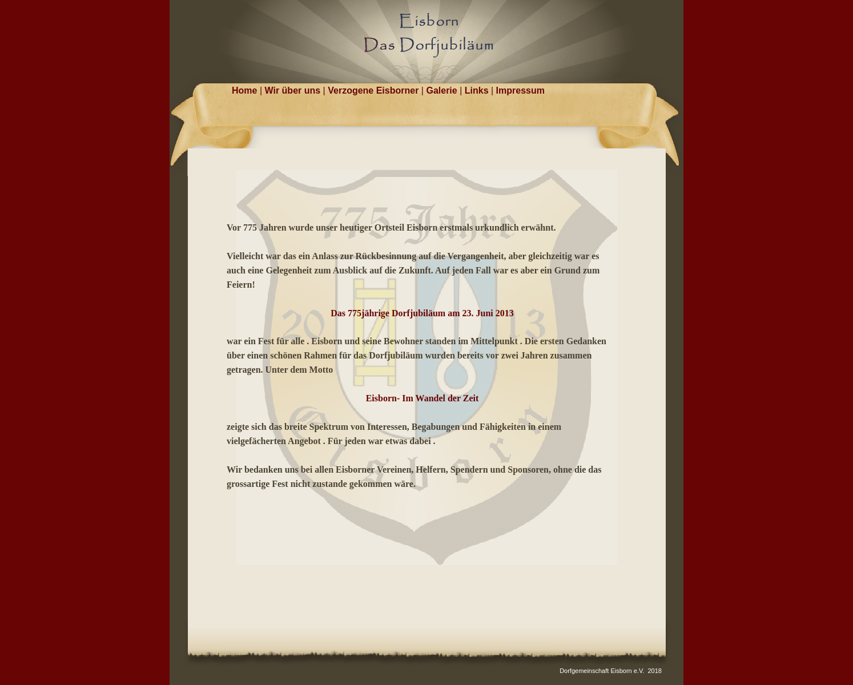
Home (246, 90)
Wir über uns (294, 90)
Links (478, 90)
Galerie (443, 90)
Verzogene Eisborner (374, 90)
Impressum (520, 90)
